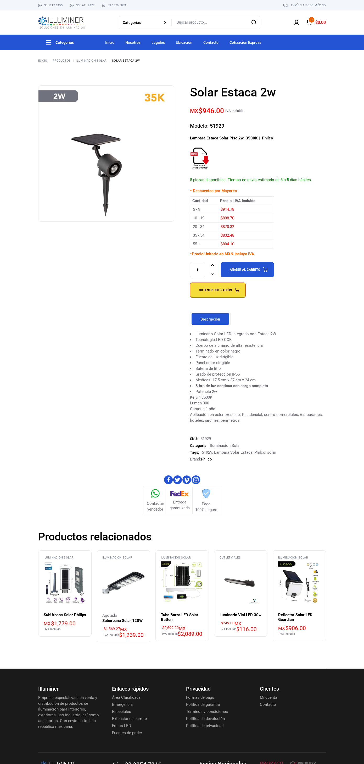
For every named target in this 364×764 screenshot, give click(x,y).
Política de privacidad (204, 725)
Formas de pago (200, 697)
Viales (236, 557)
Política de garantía (203, 704)
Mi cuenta (268, 697)
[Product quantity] (197, 269)
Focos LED (121, 725)
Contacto (268, 704)
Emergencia (122, 704)
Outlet (225, 557)
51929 (207, 452)
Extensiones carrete (129, 718)
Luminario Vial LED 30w (240, 615)
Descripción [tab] (210, 319)
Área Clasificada (126, 697)
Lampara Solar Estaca (233, 452)
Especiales (121, 711)
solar (271, 452)
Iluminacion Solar (225, 445)
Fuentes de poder (127, 732)
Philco (259, 452)
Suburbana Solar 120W (122, 620)
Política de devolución (205, 718)
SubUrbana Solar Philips (65, 615)
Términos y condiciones (207, 711)
